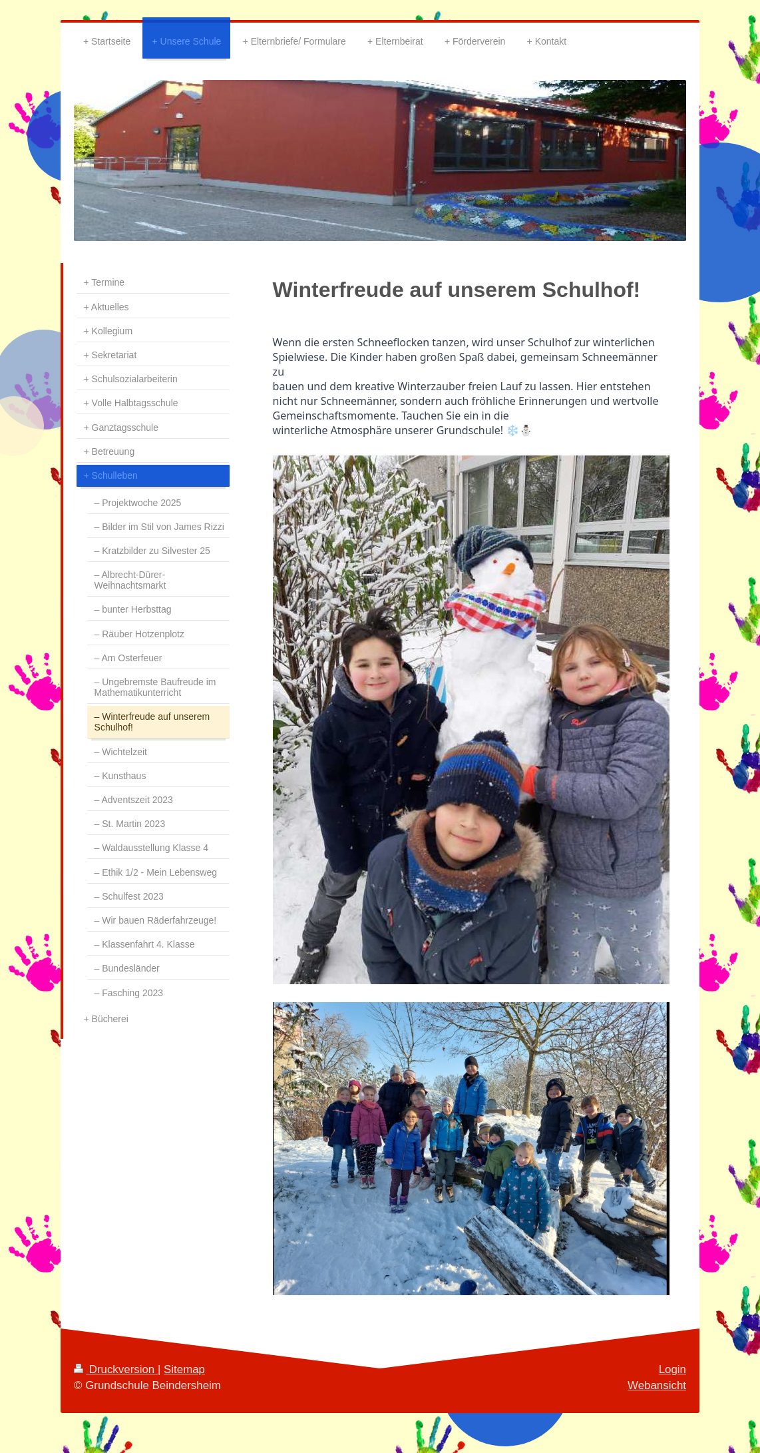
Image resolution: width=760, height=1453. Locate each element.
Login (672, 1369)
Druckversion (116, 1369)
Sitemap (184, 1369)
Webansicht (657, 1385)
